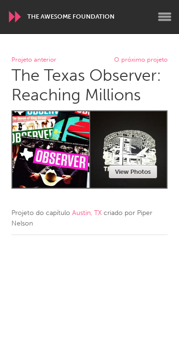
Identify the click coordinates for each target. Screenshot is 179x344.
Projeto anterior (33, 60)
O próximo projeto (141, 60)
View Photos (133, 171)
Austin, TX (87, 213)
